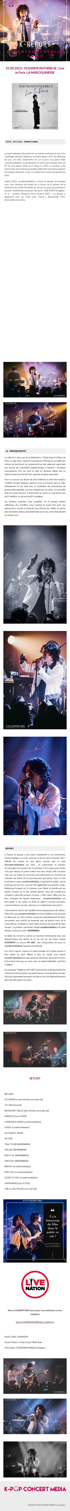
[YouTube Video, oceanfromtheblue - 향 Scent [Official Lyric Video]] (35, 282)
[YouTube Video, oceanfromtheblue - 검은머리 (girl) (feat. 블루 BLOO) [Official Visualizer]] (35, 232)
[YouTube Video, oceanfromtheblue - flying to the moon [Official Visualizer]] (35, 333)
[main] (35, 70)
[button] (3, 4)
